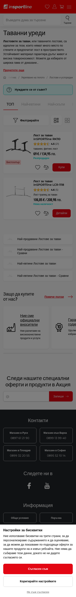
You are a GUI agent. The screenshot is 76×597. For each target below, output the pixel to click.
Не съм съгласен (38, 592)
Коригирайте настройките (38, 581)
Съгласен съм (38, 569)
